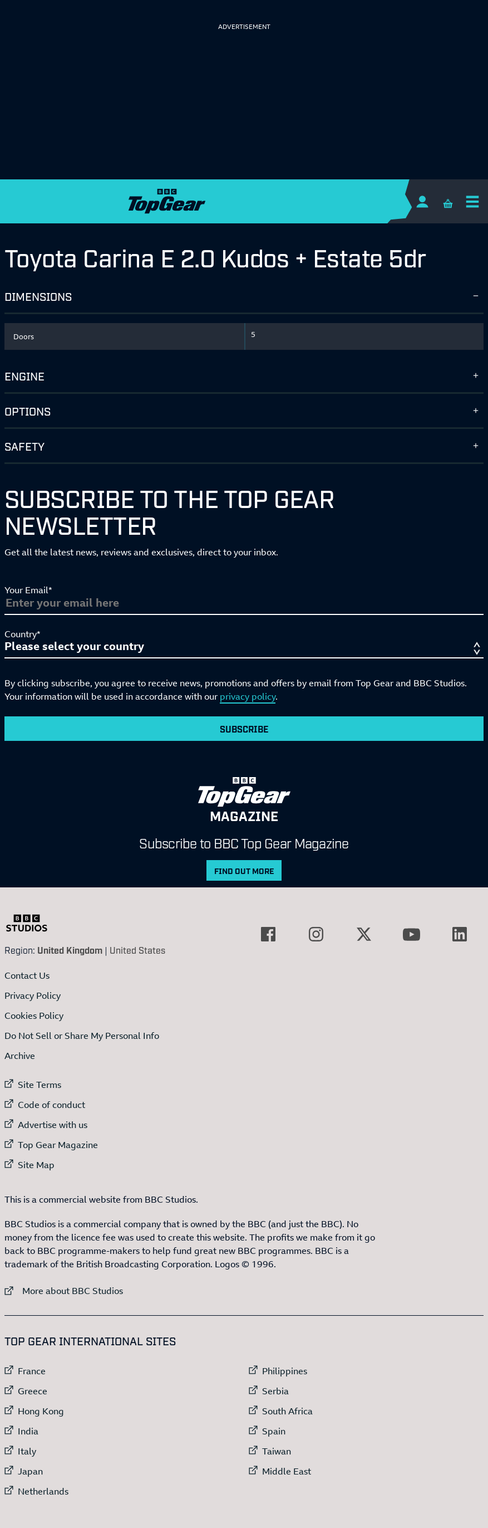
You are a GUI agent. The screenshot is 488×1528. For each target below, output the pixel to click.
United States (137, 949)
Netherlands (43, 1491)
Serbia (275, 1391)
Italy (27, 1451)
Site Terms (39, 1084)
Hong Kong (41, 1411)
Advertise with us (52, 1124)
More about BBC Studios (63, 1290)
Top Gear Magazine (58, 1144)
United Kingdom (69, 949)
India (28, 1431)
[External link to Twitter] (364, 934)
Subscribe (244, 728)
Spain (273, 1431)
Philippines (284, 1370)
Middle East (286, 1471)
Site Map (36, 1164)
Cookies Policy (33, 1015)
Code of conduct (51, 1104)
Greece (32, 1391)
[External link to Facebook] (268, 934)
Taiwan (276, 1451)
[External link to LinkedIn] (459, 934)
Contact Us (27, 975)
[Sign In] (422, 201)
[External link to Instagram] (316, 934)
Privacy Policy (32, 995)
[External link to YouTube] (412, 934)
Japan (30, 1471)
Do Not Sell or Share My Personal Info (81, 1035)
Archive (19, 1055)
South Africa (287, 1411)
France (32, 1370)
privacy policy (247, 696)
